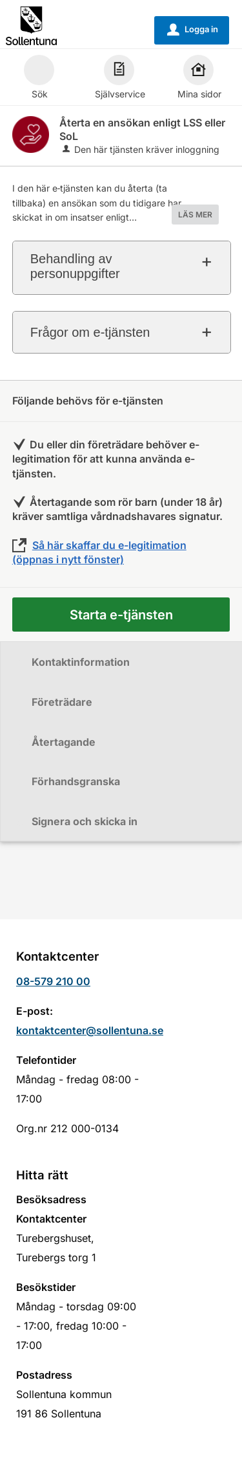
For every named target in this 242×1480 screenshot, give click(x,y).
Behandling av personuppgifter (75, 266)
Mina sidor (199, 78)
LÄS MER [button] (195, 214)
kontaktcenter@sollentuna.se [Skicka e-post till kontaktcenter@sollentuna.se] (89, 1030)
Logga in (192, 29)
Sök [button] (39, 78)
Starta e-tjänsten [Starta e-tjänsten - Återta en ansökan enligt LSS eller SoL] (121, 615)
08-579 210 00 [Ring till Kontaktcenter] (53, 981)
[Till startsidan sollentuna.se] (31, 24)
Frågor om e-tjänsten (90, 332)
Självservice (120, 78)
